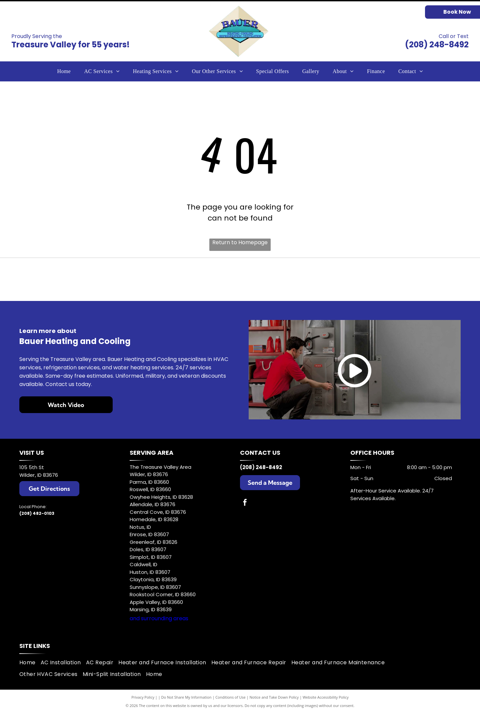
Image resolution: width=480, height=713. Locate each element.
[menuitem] (63, 71)
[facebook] (245, 503)
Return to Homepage (240, 242)
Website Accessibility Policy (326, 697)
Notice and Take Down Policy (274, 697)
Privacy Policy (142, 697)
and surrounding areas (159, 618)
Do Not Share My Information (186, 697)
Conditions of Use (230, 697)
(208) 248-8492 (437, 44)
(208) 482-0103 (36, 513)
